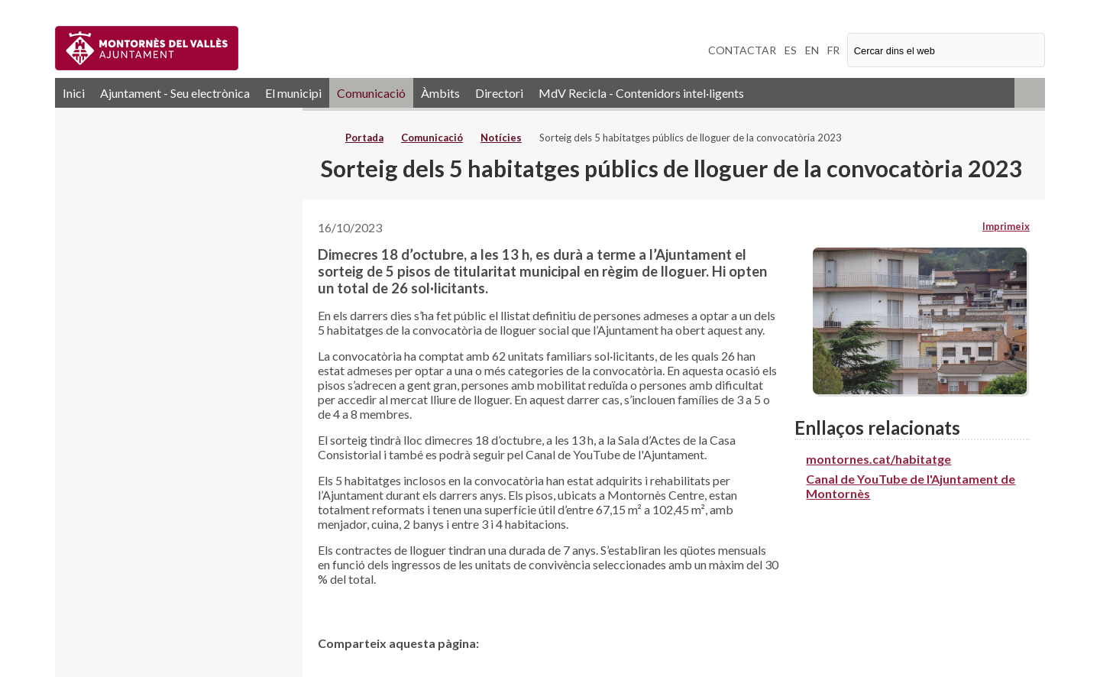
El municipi (293, 93)
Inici (74, 93)
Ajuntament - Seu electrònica (175, 93)
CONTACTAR (742, 50)
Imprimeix (1006, 226)
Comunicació (371, 93)
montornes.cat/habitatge (878, 459)
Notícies (501, 137)
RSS (1029, 93)
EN (812, 50)
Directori (499, 93)
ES (791, 50)
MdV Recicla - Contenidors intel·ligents (641, 93)
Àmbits (440, 93)
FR (833, 50)
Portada (364, 137)
